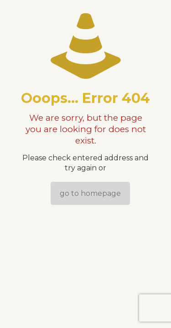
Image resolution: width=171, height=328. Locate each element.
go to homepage (90, 193)
